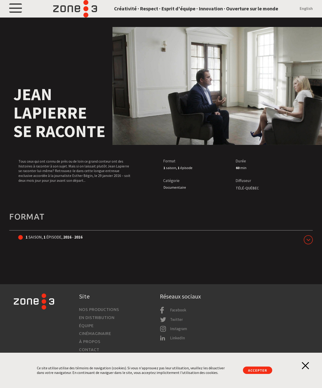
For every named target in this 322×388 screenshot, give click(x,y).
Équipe (86, 325)
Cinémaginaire (95, 333)
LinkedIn (177, 337)
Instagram (178, 328)
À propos (89, 341)
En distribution (96, 317)
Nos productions (99, 309)
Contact (89, 349)
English (306, 14)
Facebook (178, 310)
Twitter (176, 319)
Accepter (257, 370)
